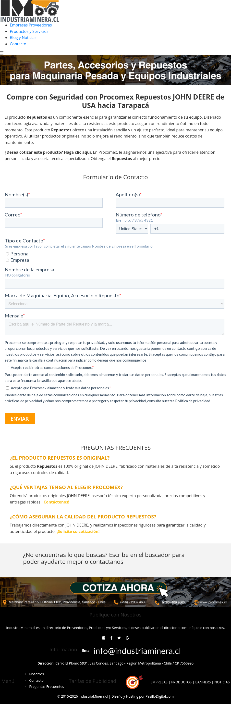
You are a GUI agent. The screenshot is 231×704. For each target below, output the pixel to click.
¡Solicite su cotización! (78, 531)
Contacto (18, 44)
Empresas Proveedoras (31, 25)
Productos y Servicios (29, 31)
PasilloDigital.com (160, 696)
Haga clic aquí (77, 152)
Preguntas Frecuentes (46, 686)
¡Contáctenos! (55, 502)
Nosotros (36, 674)
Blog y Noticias (23, 37)
